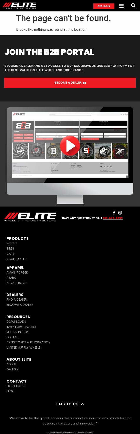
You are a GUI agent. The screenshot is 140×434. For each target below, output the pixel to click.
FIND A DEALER (17, 299)
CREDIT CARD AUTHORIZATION (28, 342)
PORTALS (13, 337)
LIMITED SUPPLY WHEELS (24, 347)
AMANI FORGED (17, 272)
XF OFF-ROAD (17, 283)
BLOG (11, 391)
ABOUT (12, 364)
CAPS (10, 253)
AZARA (11, 277)
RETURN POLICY (18, 332)
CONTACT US (16, 386)
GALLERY (13, 369)
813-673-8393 (113, 218)
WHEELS (12, 243)
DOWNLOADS (16, 321)
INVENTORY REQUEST (22, 327)
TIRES (10, 248)
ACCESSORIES (16, 259)
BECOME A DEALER (20, 305)
